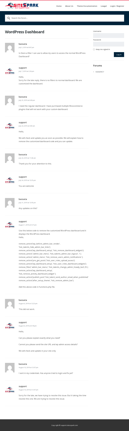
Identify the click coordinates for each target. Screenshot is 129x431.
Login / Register (117, 6)
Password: (97, 40)
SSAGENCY (100, 72)
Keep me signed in (103, 49)
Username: (97, 31)
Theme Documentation (87, 6)
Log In (118, 55)
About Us (69, 6)
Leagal (104, 6)
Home (59, 6)
